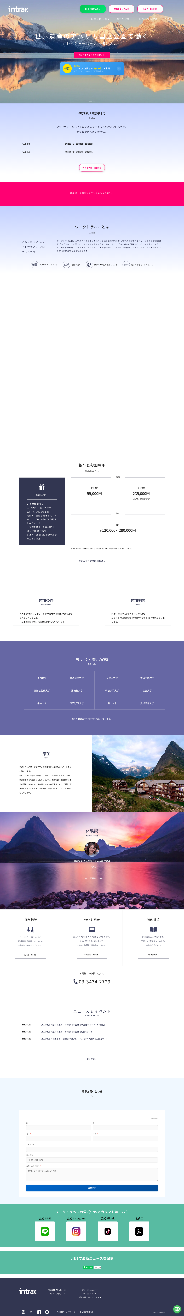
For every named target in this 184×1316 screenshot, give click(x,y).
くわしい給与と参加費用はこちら (92, 561)
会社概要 (60, 1312)
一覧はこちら (90, 1059)
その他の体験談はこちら (92, 878)
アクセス (71, 1312)
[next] (180, 51)
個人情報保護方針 (86, 1312)
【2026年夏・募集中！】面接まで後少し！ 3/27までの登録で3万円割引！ (73, 1038)
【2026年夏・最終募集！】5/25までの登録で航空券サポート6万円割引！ (73, 1024)
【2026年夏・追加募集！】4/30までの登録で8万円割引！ (66, 1031)
